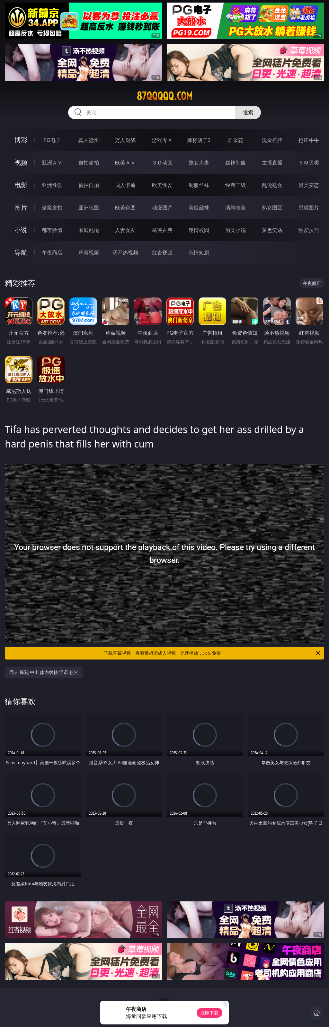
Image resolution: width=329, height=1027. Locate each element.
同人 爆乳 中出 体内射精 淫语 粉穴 (43, 672)
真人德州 (88, 140)
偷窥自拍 (52, 207)
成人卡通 (125, 185)
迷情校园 (199, 230)
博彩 (20, 140)
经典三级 (235, 185)
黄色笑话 (272, 230)
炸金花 (235, 140)
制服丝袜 (199, 185)
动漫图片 (162, 207)
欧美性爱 (162, 185)
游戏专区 (162, 140)
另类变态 (308, 185)
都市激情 (52, 230)
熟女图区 (272, 207)
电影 (20, 185)
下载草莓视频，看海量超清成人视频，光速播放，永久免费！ (212, 653)
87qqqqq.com (164, 96)
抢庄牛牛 (308, 140)
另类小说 (235, 230)
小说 (20, 230)
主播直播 (272, 162)
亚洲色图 (88, 207)
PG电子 (51, 140)
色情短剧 (199, 252)
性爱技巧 (308, 230)
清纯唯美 (235, 207)
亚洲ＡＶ (52, 162)
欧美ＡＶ (125, 162)
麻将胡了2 (198, 140)
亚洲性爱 (52, 185)
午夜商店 (52, 252)
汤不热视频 (125, 252)
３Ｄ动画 (162, 162)
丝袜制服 (235, 162)
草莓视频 (88, 252)
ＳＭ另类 (308, 162)
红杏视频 (162, 252)
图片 (20, 207)
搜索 (248, 112)
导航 (20, 252)
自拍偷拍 (88, 162)
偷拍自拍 (88, 185)
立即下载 (209, 1013)
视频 (20, 162)
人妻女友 (125, 230)
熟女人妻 (199, 162)
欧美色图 (125, 207)
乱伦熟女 (272, 185)
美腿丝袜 (199, 207)
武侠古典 (162, 230)
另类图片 (308, 207)
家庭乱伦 (88, 230)
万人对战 (125, 140)
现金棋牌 (272, 140)
